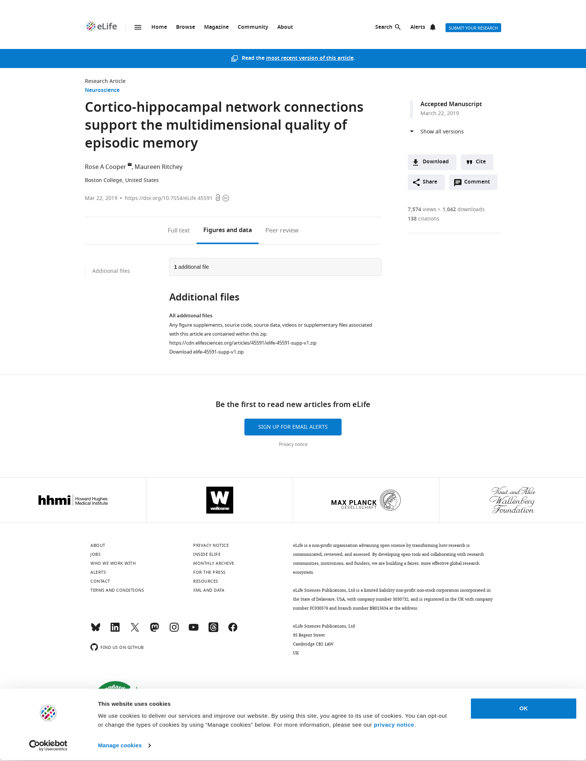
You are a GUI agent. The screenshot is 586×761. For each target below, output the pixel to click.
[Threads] (213, 630)
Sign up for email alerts (293, 427)
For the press (209, 572)
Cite (481, 162)
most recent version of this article (310, 58)
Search (383, 27)
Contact (100, 581)
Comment (479, 184)
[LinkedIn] (115, 630)
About (285, 27)
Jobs (95, 554)
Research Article (105, 81)
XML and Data (208, 590)
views (422, 209)
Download (436, 162)
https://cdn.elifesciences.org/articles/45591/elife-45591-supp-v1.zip (243, 342)
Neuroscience (102, 90)
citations (424, 219)
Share (430, 182)
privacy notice (394, 726)
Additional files (111, 271)
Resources (205, 581)
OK (523, 709)
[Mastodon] (154, 630)
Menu (137, 27)
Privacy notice (293, 444)
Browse (185, 27)
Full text (179, 230)
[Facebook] (233, 630)
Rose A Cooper (105, 167)
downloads (463, 209)
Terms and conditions (117, 590)
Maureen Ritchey (158, 167)
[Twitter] (135, 630)
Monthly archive (213, 563)
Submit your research (473, 28)
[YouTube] (193, 630)
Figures (227, 230)
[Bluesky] (95, 630)
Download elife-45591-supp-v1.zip (206, 351)
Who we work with (113, 563)
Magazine (216, 27)
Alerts (417, 27)
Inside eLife (206, 554)
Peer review (282, 230)
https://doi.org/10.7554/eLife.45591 (169, 198)
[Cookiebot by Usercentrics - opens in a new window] (48, 746)
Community (253, 27)
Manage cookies (120, 746)
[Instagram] (174, 630)
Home (159, 27)
